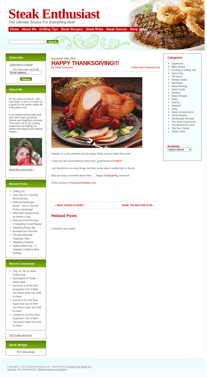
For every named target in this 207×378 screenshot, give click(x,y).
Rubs (174, 99)
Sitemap (11, 369)
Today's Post (178, 131)
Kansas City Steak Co (79, 366)
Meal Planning (179, 86)
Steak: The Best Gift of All (137, 205)
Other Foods (178, 89)
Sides (175, 108)
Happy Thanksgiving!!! (85, 63)
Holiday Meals (179, 79)
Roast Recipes (179, 96)
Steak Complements (182, 112)
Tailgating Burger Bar (24, 227)
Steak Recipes (72, 29)
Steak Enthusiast (54, 13)
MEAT (118, 161)
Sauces (176, 102)
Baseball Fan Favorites (25, 231)
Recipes (176, 92)
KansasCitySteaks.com (83, 182)
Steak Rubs (94, 29)
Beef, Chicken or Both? (70, 205)
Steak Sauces (116, 29)
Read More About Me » (21, 169)
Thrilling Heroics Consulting (52, 369)
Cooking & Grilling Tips (184, 70)
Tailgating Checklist (23, 242)
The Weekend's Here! (183, 125)
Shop (134, 29)
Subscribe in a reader (21, 64)
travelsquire (19, 278)
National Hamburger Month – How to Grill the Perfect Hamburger (26, 206)
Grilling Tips (48, 29)
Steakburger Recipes (183, 118)
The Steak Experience (183, 121)
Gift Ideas (177, 76)
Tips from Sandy (180, 128)
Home (14, 29)
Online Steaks (28, 352)
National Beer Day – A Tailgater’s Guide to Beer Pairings (26, 249)
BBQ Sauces (179, 66)
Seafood (176, 105)
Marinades (177, 83)
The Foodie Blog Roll (20, 335)
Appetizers (177, 63)
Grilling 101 (19, 191)
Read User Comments (144, 67)
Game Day (177, 73)
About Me (29, 29)
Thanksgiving (110, 175)
